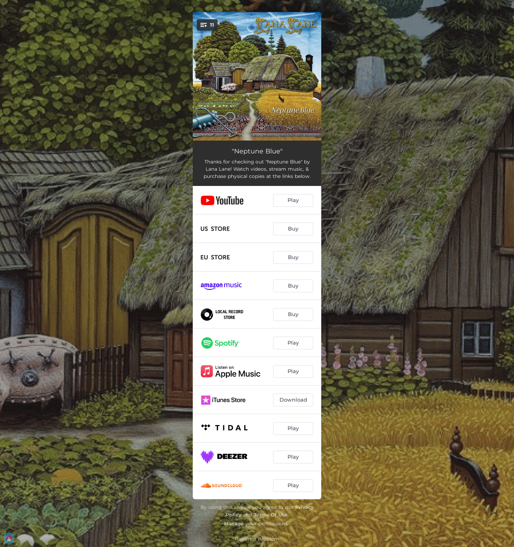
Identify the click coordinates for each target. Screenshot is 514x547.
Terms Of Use (271, 515)
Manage (234, 523)
